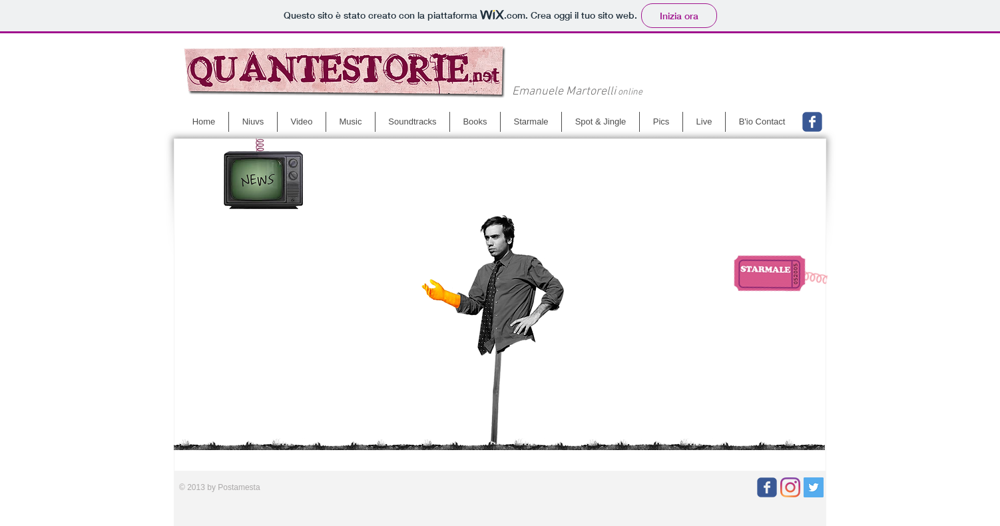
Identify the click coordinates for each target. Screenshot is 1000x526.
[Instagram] (790, 487)
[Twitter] (814, 487)
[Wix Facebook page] (812, 122)
